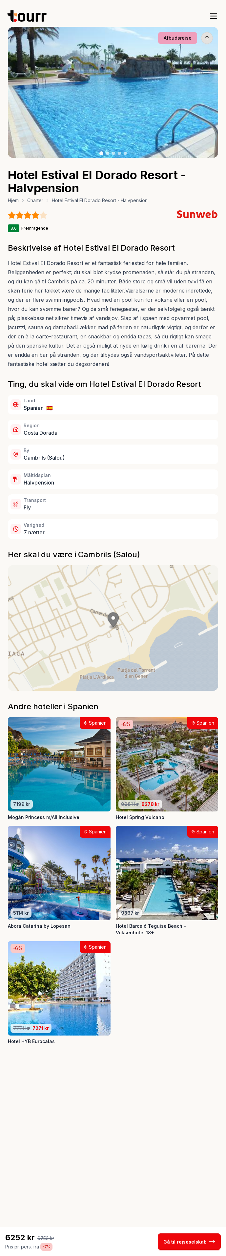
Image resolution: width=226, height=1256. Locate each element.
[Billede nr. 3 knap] (113, 153)
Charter (35, 200)
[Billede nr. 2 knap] (107, 153)
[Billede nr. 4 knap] (119, 153)
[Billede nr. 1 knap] (101, 153)
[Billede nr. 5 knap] (125, 153)
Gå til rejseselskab (189, 1241)
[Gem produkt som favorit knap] (207, 38)
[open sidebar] (213, 16)
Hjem (13, 200)
